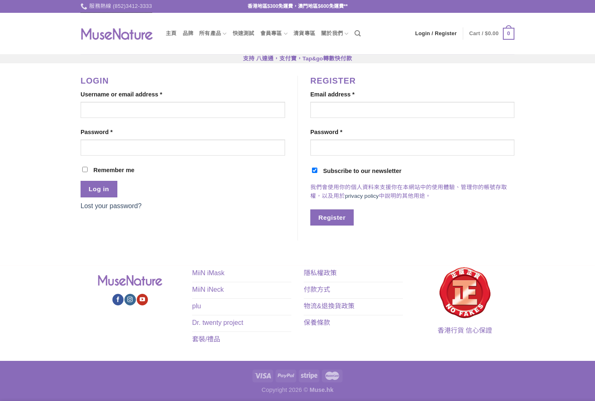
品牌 (188, 33)
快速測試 (244, 33)
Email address (332, 94)
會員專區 (274, 34)
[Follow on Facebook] (118, 299)
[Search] (358, 33)
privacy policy (362, 196)
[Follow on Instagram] (130, 299)
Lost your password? (111, 205)
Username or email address (121, 94)
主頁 (171, 33)
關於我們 (334, 34)
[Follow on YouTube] (142, 299)
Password (97, 132)
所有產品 (212, 34)
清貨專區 (304, 33)
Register (332, 217)
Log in (99, 188)
